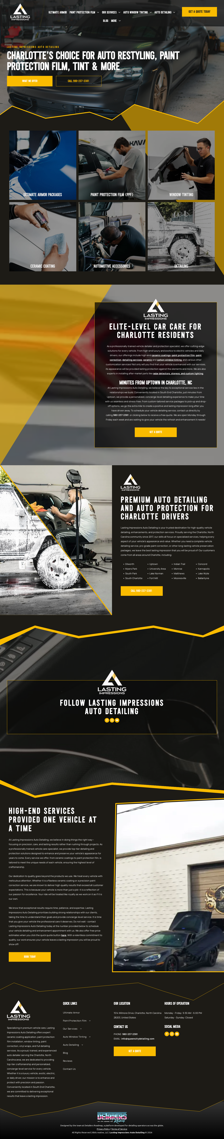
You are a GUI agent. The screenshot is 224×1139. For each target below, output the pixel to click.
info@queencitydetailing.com (137, 1038)
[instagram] (112, 720)
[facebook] (107, 720)
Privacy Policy (103, 1128)
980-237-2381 (121, 415)
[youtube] (117, 720)
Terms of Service (119, 1128)
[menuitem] (57, 12)
